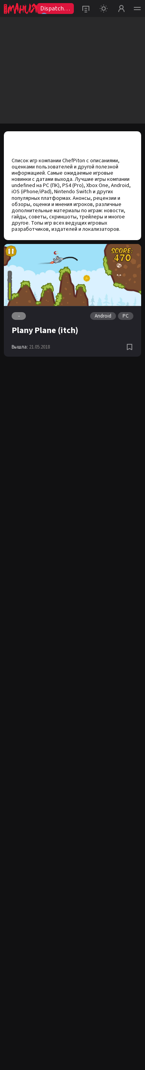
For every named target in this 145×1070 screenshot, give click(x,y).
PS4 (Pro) (73, 185)
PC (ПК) (51, 185)
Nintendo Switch (73, 192)
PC (126, 316)
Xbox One (97, 185)
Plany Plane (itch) (45, 330)
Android (120, 185)
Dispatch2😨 (53, 9)
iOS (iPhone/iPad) (31, 192)
